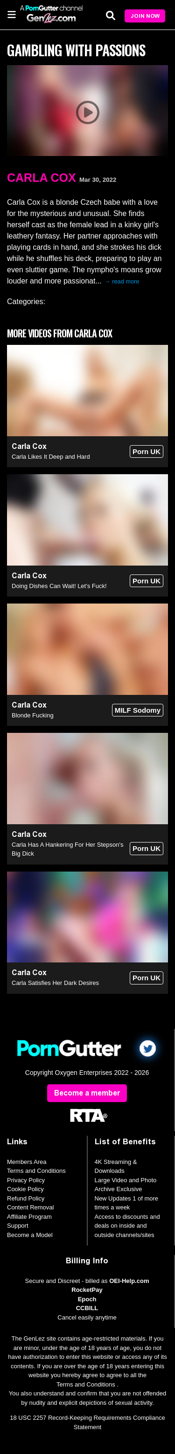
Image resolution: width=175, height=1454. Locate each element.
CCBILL (87, 1308)
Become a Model (30, 1234)
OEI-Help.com (129, 1280)
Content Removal (30, 1207)
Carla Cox (41, 177)
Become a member (87, 1093)
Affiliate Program (29, 1216)
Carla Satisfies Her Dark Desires (55, 982)
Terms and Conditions (36, 1170)
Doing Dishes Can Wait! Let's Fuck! (59, 585)
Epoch (87, 1299)
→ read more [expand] (122, 281)
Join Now (145, 16)
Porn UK (147, 451)
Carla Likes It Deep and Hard (51, 456)
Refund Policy (25, 1198)
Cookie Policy (25, 1189)
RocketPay (86, 1289)
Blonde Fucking (33, 715)
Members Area (27, 1161)
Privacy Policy (26, 1180)
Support (17, 1225)
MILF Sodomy (138, 710)
